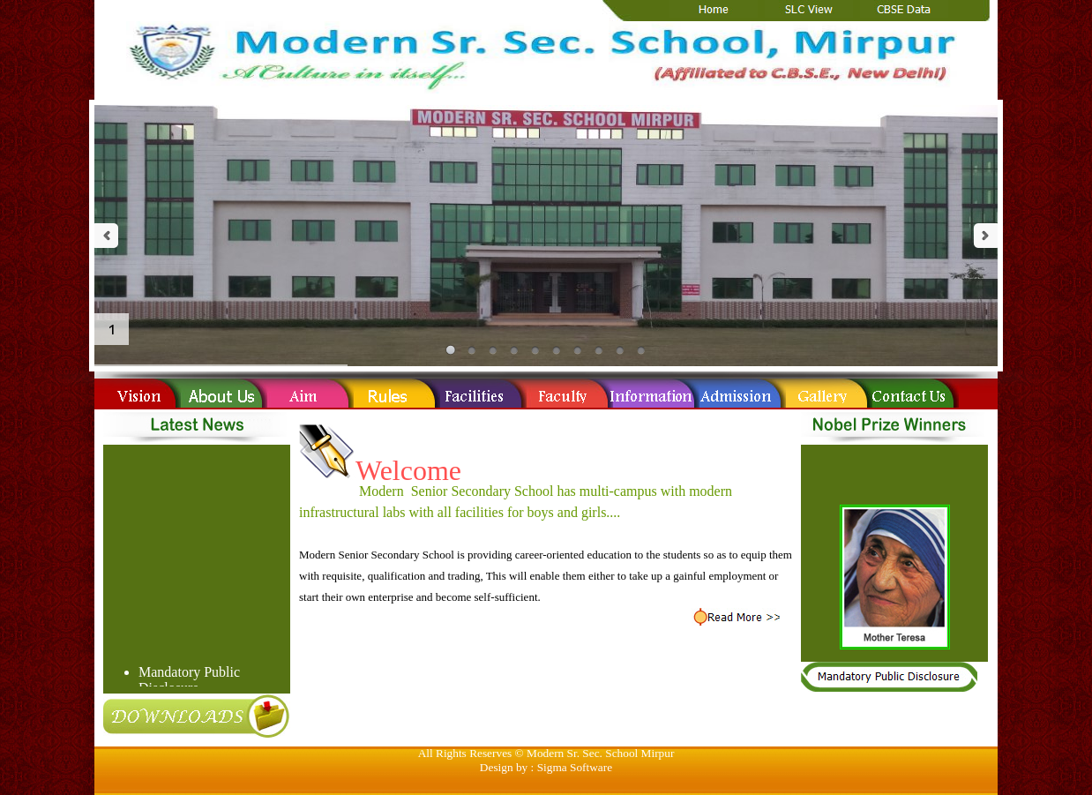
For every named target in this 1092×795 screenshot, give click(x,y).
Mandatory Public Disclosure (189, 681)
